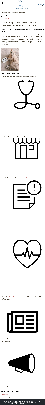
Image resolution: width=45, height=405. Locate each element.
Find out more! (32, 138)
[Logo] (21, 4)
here (31, 240)
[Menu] (2, 3)
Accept (36, 402)
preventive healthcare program (14, 300)
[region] (9, 59)
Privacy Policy (41, 402)
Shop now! (28, 180)
